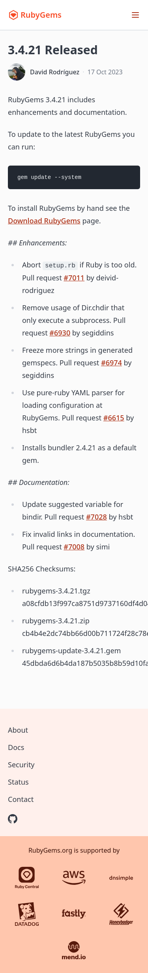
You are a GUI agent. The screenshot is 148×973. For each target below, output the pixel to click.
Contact (21, 799)
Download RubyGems (44, 220)
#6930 (59, 332)
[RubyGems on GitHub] (12, 818)
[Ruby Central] (26, 877)
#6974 (111, 362)
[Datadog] (26, 914)
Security (21, 764)
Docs (16, 747)
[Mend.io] (73, 950)
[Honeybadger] (121, 914)
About (18, 730)
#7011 (74, 277)
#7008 (74, 546)
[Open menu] (135, 15)
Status (18, 782)
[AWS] (73, 877)
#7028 (96, 517)
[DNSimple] (121, 877)
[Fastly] (73, 914)
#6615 (113, 417)
